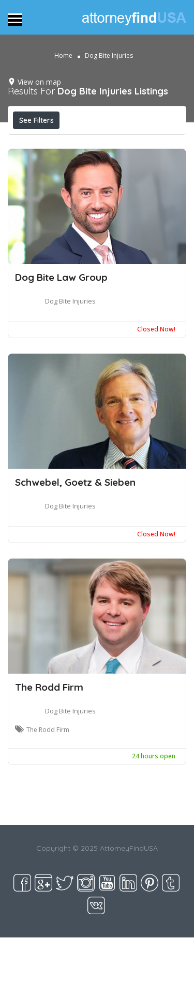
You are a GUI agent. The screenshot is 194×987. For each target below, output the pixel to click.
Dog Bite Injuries (70, 301)
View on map (39, 82)
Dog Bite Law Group (61, 277)
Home (63, 55)
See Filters (36, 120)
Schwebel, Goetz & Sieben (75, 482)
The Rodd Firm (49, 687)
